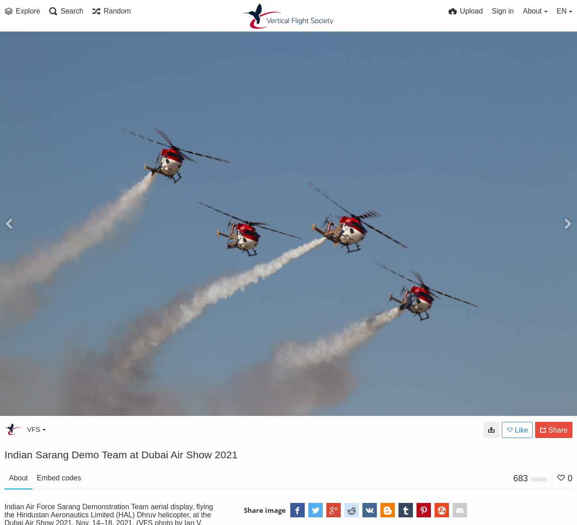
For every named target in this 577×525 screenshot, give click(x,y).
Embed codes (59, 478)
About (18, 478)
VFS (36, 429)
